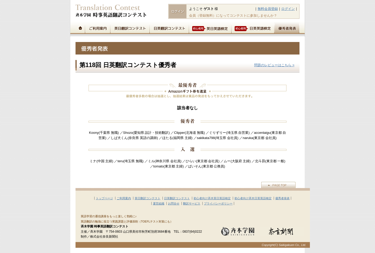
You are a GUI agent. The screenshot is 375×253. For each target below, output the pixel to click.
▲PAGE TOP (278, 185)
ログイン (288, 9)
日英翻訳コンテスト (169, 27)
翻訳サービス (191, 203)
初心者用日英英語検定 (252, 27)
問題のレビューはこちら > (274, 65)
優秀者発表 (286, 27)
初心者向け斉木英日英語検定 (212, 198)
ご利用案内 (97, 27)
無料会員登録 (268, 9)
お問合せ (173, 203)
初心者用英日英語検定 (210, 27)
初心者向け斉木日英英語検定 (253, 198)
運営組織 (158, 203)
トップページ (80, 27)
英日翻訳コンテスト (129, 27)
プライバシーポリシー (218, 203)
